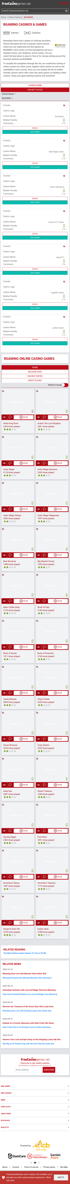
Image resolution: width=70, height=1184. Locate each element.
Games (15, 33)
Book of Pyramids (46, 654)
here (12, 1180)
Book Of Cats (43, 608)
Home (3, 17)
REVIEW (35, 128)
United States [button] (8, 94)
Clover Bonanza (10, 746)
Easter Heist (43, 930)
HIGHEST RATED (35, 90)
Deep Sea (7, 792)
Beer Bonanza (9, 562)
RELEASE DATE (35, 372)
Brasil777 (60, 258)
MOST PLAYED (35, 381)
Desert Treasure (45, 792)
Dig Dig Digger (9, 838)
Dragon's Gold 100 (11, 930)
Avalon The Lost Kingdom (49, 424)
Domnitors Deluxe (11, 884)
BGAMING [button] (7, 98)
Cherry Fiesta (44, 700)
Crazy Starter (43, 746)
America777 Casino (56, 222)
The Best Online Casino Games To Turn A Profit (24, 954)
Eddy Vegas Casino (56, 152)
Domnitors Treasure (46, 884)
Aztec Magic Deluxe (12, 516)
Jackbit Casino (58, 328)
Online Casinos (15, 17)
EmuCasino (59, 117)
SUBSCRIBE (49, 1073)
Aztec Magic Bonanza (47, 470)
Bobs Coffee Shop (11, 608)
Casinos (36, 33)
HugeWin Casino (57, 293)
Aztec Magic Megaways (48, 516)
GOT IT (61, 1177)
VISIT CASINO (35, 132)
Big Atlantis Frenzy (46, 562)
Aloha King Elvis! (10, 424)
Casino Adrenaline (57, 187)
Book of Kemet (10, 654)
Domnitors (42, 838)
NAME (35, 367)
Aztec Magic (9, 470)
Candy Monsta (9, 700)
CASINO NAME (35, 85)
